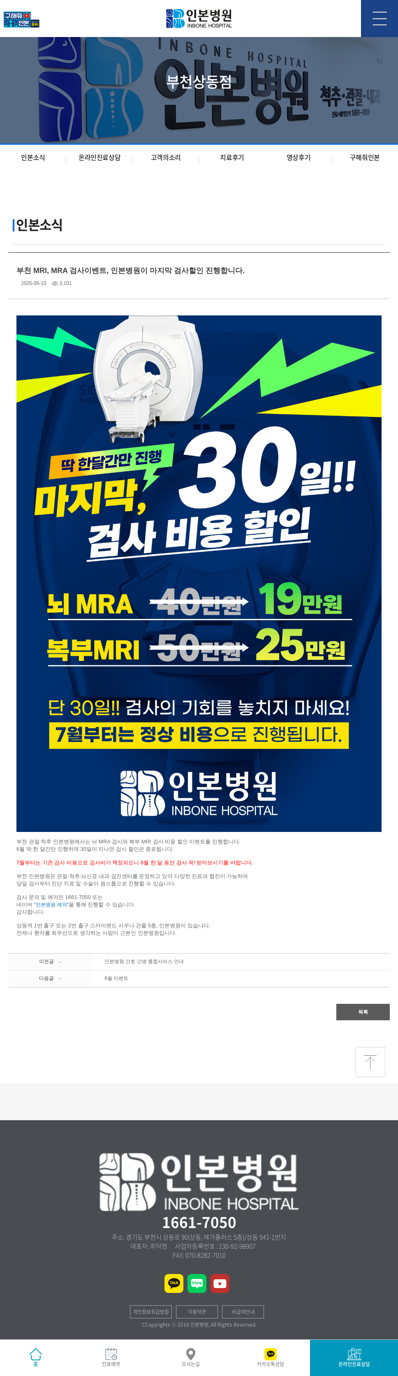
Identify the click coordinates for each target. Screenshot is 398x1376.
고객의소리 (166, 157)
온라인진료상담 (99, 157)
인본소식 (33, 157)
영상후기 (298, 157)
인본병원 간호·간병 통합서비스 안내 (144, 961)
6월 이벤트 (116, 978)
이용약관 (197, 1312)
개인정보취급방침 (151, 1312)
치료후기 (232, 157)
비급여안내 (243, 1312)
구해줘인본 (365, 157)
